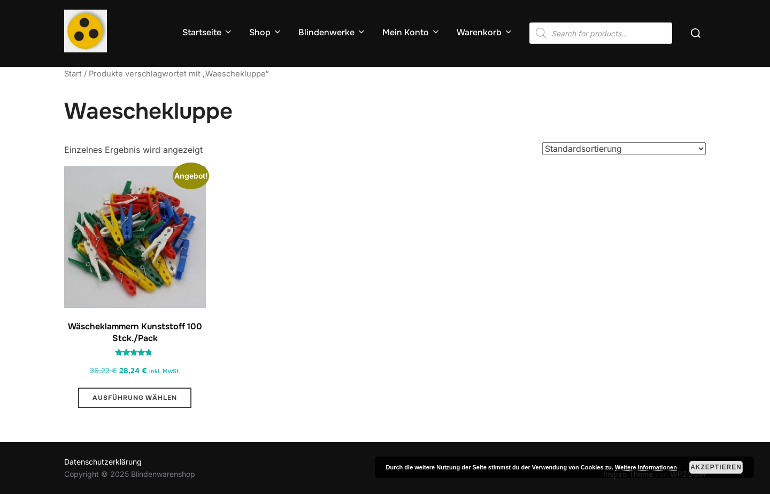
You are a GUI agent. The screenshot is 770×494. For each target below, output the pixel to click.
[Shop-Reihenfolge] (624, 148)
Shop (265, 32)
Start (73, 74)
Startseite (207, 32)
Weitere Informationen (646, 467)
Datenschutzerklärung (103, 461)
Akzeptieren (716, 467)
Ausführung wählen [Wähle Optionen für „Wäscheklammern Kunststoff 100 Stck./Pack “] (135, 397)
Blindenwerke (332, 32)
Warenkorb (485, 32)
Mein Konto (411, 32)
